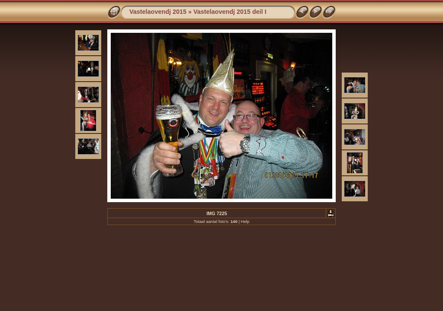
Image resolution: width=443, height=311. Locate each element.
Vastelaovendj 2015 (157, 11)
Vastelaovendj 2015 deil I (229, 11)
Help (245, 221)
